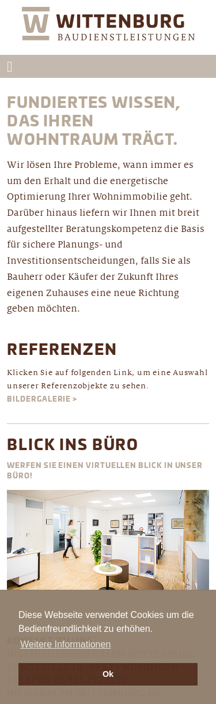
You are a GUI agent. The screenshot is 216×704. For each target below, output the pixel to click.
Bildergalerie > (42, 399)
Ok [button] (108, 674)
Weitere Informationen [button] (65, 644)
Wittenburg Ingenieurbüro (108, 31)
